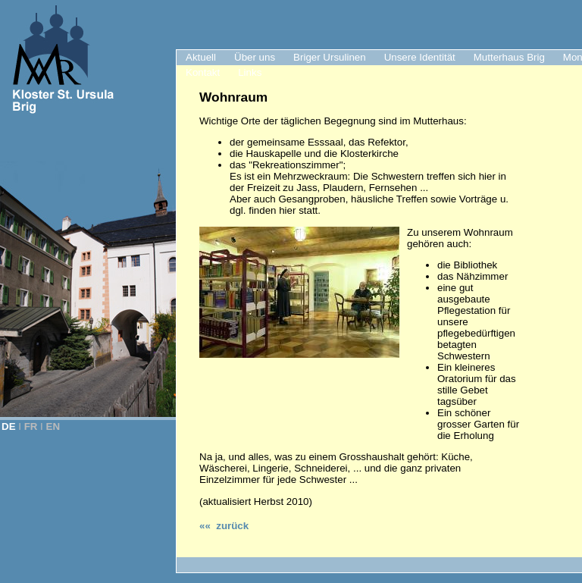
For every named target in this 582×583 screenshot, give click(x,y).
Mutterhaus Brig (509, 57)
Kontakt (203, 72)
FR (31, 426)
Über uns (254, 57)
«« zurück (224, 525)
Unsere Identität (419, 57)
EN (53, 426)
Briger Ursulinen (329, 57)
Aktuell (201, 57)
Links (249, 72)
